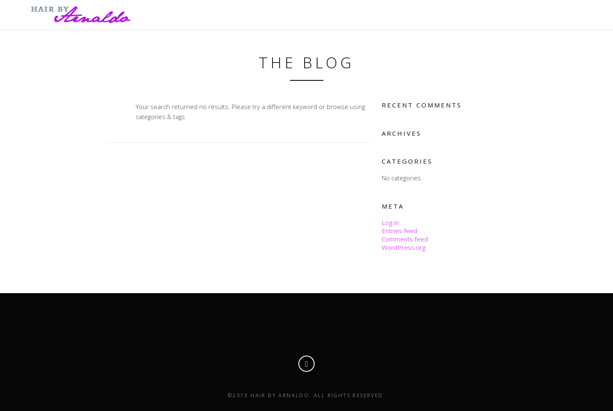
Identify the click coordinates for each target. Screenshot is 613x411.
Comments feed (405, 239)
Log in (390, 222)
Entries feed (399, 231)
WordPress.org (404, 247)
